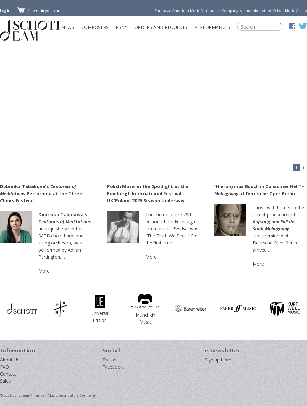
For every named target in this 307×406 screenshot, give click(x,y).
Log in (5, 10)
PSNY (121, 27)
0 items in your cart (39, 10)
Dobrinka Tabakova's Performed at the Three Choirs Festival (41, 193)
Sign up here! (218, 360)
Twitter (109, 360)
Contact (8, 374)
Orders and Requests (160, 27)
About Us (9, 360)
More (44, 271)
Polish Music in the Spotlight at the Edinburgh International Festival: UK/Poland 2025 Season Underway (148, 193)
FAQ (4, 367)
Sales (5, 381)
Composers (95, 27)
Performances (212, 27)
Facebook (112, 367)
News (67, 27)
